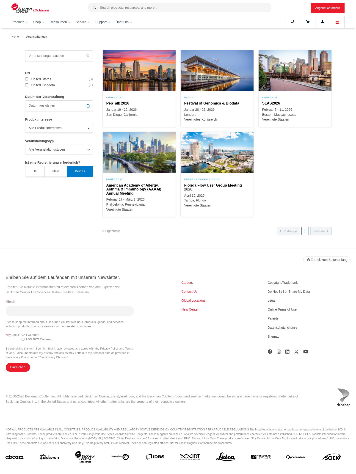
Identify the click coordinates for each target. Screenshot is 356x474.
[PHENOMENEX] (296, 458)
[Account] (322, 22)
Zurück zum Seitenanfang (327, 259)
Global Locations (193, 300)
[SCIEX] (331, 458)
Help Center (190, 309)
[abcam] (14, 457)
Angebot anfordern (327, 8)
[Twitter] (296, 353)
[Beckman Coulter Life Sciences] (85, 458)
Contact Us (189, 291)
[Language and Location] (337, 22)
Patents (273, 318)
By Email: (13, 335)
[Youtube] (306, 353)
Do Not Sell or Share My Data (289, 291)
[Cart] (307, 22)
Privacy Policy (109, 348)
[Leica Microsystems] (225, 458)
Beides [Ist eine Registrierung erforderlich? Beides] (80, 171)
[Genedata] (120, 457)
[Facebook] (270, 353)
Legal (272, 300)
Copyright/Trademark (283, 282)
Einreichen (17, 367)
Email (10, 301)
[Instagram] (279, 353)
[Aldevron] (49, 458)
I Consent (32, 334)
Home (15, 36)
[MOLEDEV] (261, 457)
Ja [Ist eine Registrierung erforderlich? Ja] (34, 171)
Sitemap (273, 336)
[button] (94, 7)
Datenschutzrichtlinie (282, 327)
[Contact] (292, 22)
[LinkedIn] (287, 353)
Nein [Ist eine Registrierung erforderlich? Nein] (55, 171)
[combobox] (179, 7)
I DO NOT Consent (39, 339)
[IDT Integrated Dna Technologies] (190, 458)
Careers (187, 282)
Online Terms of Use (282, 309)
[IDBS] (155, 458)
